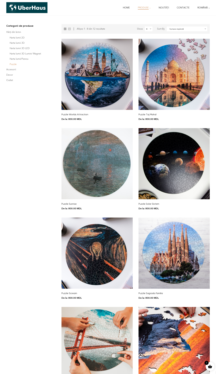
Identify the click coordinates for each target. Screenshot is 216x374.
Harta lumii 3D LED (20, 48)
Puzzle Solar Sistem (149, 203)
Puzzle (13, 64)
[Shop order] (187, 28)
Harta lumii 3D (17, 43)
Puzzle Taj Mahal (147, 114)
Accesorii (11, 69)
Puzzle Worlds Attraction (74, 114)
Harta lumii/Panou (19, 58)
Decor (9, 74)
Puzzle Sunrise (69, 203)
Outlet (9, 80)
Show (140, 28)
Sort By (161, 28)
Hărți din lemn (13, 32)
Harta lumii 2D (17, 37)
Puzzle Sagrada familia (151, 293)
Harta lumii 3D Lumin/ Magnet (25, 53)
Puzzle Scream (69, 293)
